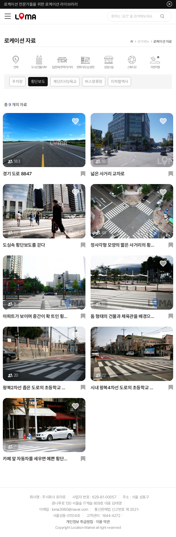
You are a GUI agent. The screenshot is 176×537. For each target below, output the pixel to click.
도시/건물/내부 (39, 62)
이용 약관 (103, 522)
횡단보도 (38, 81)
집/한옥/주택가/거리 (62, 62)
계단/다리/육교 (65, 81)
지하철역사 (119, 81)
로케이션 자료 (162, 41)
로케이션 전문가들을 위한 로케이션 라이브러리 (41, 4)
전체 (16, 62)
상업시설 (108, 62)
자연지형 (155, 62)
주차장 (17, 81)
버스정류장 (93, 81)
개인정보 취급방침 (79, 522)
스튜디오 (132, 62)
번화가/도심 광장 (85, 62)
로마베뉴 (143, 41)
